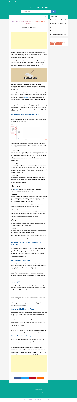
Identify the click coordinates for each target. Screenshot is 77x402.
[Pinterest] (32, 378)
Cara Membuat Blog (30, 142)
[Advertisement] (29, 40)
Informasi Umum (61, 42)
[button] (40, 378)
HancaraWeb (34, 399)
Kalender (56, 44)
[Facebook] (17, 378)
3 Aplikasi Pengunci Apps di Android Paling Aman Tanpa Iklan (63, 19)
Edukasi (52, 42)
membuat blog (24, 51)
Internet (52, 44)
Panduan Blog (34, 27)
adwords (16, 189)
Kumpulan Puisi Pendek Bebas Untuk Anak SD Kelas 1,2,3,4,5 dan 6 (64, 30)
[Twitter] (25, 378)
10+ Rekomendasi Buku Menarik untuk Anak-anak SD (61, 34)
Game (56, 42)
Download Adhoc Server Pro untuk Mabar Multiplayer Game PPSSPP (64, 23)
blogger (26, 97)
